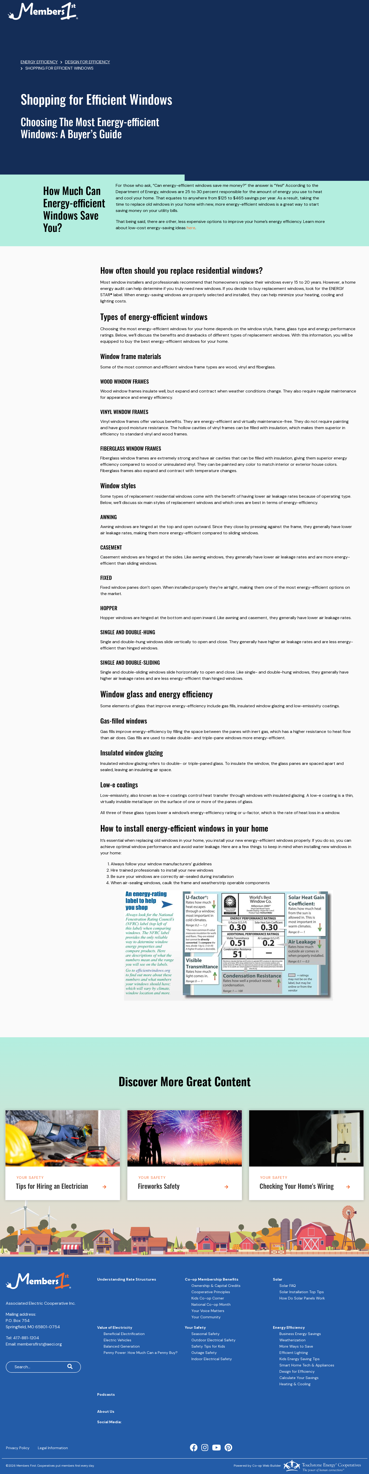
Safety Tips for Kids (208, 1346)
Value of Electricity (114, 1327)
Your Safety (30, 1177)
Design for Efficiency (297, 1371)
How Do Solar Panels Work (302, 1298)
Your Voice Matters (207, 1310)
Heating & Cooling (295, 1384)
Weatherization (292, 1340)
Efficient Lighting (293, 1352)
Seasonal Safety (205, 1333)
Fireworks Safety (159, 1187)
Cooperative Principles (210, 1292)
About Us (105, 1411)
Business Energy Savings (300, 1333)
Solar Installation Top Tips (301, 1292)
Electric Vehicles (117, 1340)
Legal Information (53, 1447)
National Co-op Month (211, 1304)
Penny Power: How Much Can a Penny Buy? (141, 1352)
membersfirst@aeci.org (39, 1344)
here (191, 228)
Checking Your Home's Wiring (297, 1187)
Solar (277, 1279)
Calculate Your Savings (299, 1377)
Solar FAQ (287, 1285)
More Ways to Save (296, 1346)
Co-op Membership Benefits (211, 1279)
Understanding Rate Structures (126, 1279)
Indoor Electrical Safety (211, 1359)
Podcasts (106, 1394)
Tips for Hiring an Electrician (52, 1187)
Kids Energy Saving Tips (299, 1359)
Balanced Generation (122, 1346)
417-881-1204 (26, 1338)
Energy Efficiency (289, 1327)
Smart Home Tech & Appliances (306, 1365)
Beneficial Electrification (124, 1333)
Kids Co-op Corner (207, 1298)
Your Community (206, 1317)
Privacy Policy (17, 1447)
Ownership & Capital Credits (216, 1285)
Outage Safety (204, 1352)
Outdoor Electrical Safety (213, 1340)
